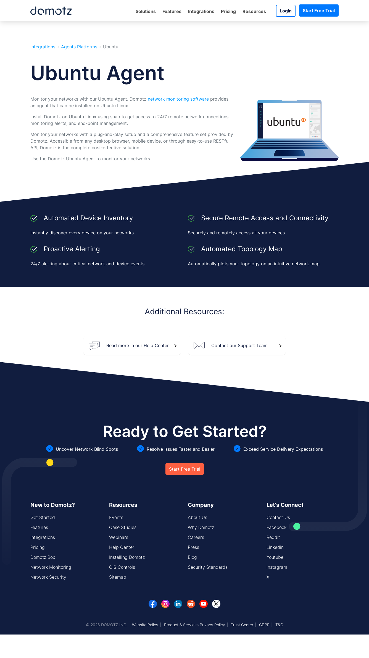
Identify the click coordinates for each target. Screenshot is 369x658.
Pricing (228, 11)
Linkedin (275, 547)
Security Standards (208, 567)
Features (171, 11)
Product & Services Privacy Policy (194, 624)
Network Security (48, 577)
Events (116, 517)
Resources (254, 11)
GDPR (264, 624)
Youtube (275, 557)
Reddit (273, 537)
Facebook (276, 527)
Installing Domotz (127, 557)
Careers (196, 537)
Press (193, 547)
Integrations (201, 11)
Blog (192, 557)
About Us (197, 517)
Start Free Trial (319, 10)
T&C (279, 624)
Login (286, 11)
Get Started (42, 517)
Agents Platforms (79, 46)
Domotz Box (42, 557)
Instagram (277, 567)
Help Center (121, 547)
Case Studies (122, 527)
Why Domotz (201, 527)
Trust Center (242, 624)
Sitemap (117, 577)
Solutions (146, 11)
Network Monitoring (50, 567)
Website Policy (145, 624)
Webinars (118, 537)
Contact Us (278, 517)
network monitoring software (178, 99)
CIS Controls (122, 567)
